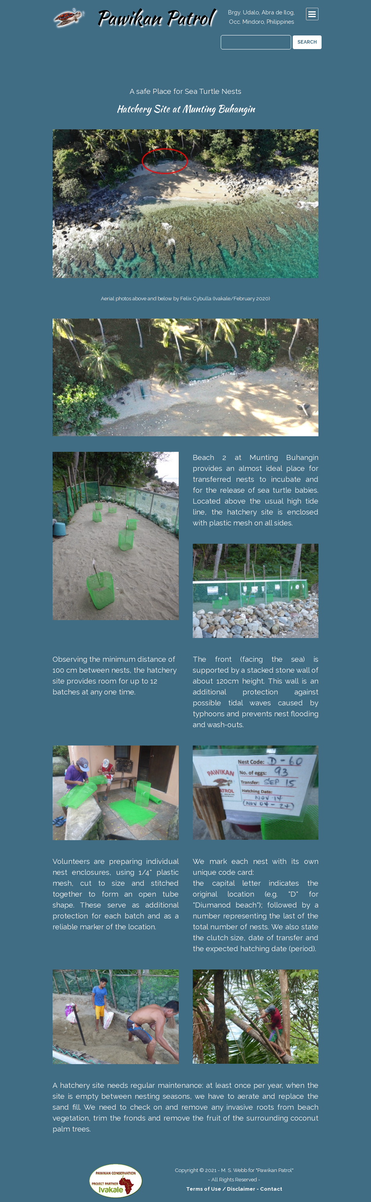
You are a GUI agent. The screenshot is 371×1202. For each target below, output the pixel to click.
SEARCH (307, 42)
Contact (271, 1189)
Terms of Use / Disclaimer (220, 1189)
